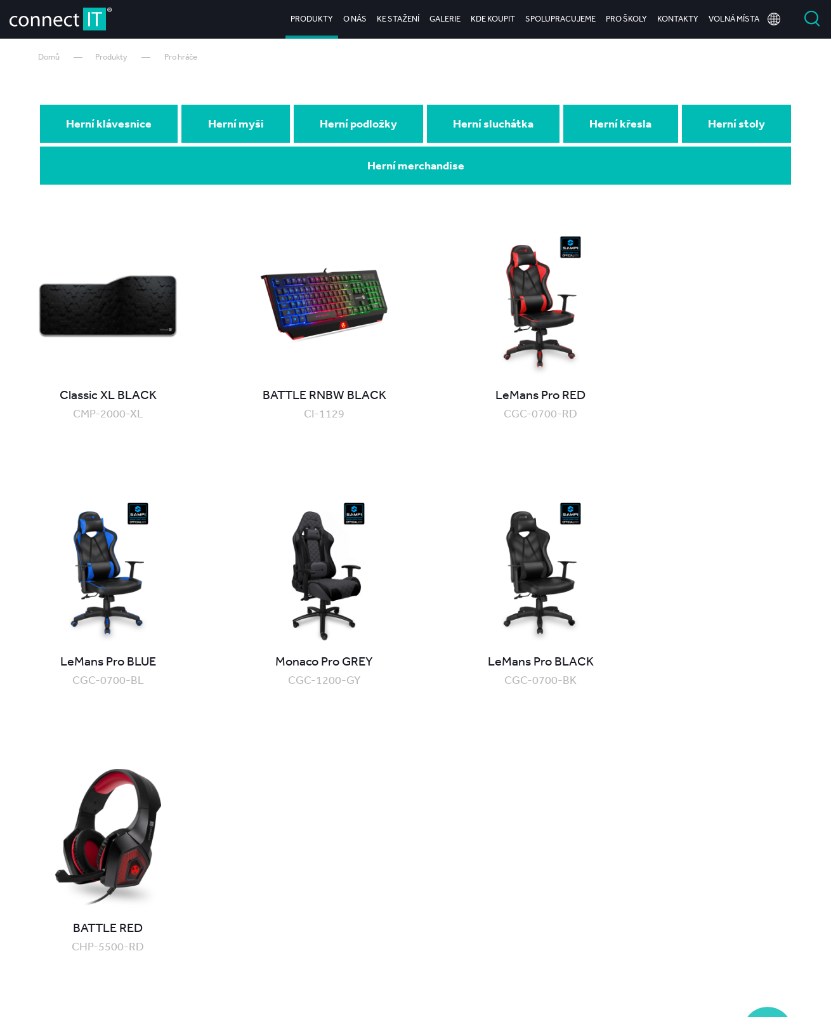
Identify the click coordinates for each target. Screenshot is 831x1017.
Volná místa (734, 18)
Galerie (445, 18)
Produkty (312, 18)
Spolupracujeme (560, 18)
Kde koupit (493, 18)
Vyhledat (811, 19)
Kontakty (677, 18)
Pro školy (626, 18)
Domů (49, 56)
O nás (355, 18)
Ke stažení (398, 18)
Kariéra (727, 955)
